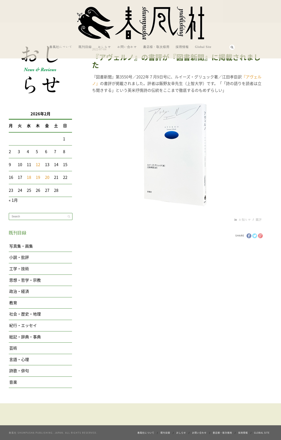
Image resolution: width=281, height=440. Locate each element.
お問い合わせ (127, 46)
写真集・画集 (21, 246)
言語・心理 (19, 359)
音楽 (13, 382)
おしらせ (104, 46)
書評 (259, 219)
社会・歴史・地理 (25, 314)
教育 (13, 303)
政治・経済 (19, 291)
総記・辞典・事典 (25, 337)
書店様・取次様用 (156, 46)
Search (232, 47)
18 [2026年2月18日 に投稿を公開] (29, 177)
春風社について (60, 46)
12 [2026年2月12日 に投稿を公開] (38, 164)
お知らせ (245, 219)
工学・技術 (19, 269)
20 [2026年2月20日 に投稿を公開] (47, 177)
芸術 (13, 348)
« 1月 (13, 200)
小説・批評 (19, 257)
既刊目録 (85, 46)
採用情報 (182, 46)
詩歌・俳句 (19, 371)
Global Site (203, 46)
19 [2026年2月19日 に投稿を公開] (38, 177)
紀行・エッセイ (23, 325)
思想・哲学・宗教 (25, 280)
